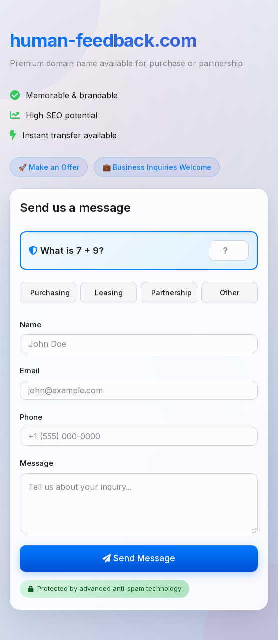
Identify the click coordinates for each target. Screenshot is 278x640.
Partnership (172, 293)
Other (230, 293)
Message (37, 463)
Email (30, 371)
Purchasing (50, 293)
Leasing (109, 293)
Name (31, 325)
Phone (31, 417)
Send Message (139, 559)
